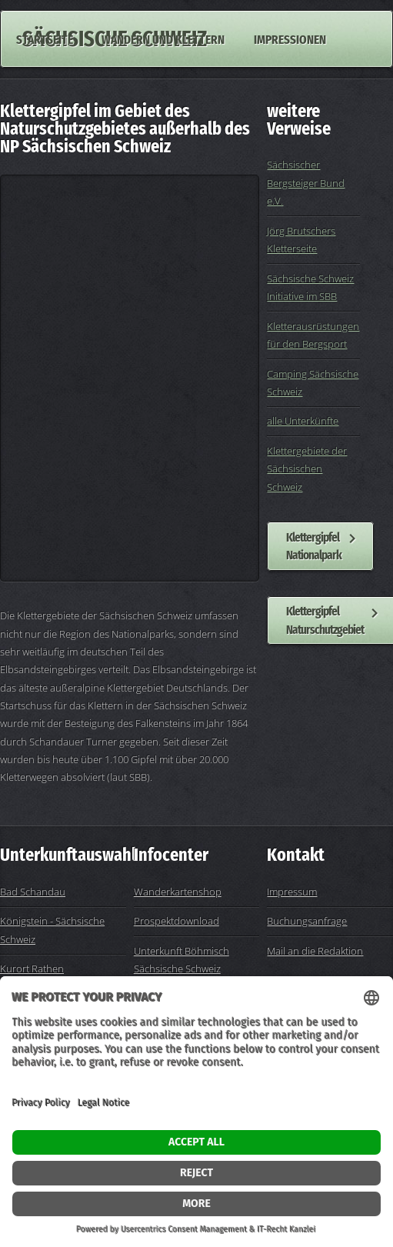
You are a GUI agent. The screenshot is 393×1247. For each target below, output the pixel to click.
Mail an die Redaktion (315, 951)
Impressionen (290, 38)
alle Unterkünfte (302, 421)
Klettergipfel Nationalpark (313, 545)
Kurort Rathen (32, 968)
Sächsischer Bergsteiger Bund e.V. (306, 183)
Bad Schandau (32, 892)
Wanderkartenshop (177, 892)
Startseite (44, 38)
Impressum (292, 892)
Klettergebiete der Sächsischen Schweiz (307, 469)
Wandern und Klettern (163, 38)
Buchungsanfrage (307, 921)
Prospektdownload (176, 921)
